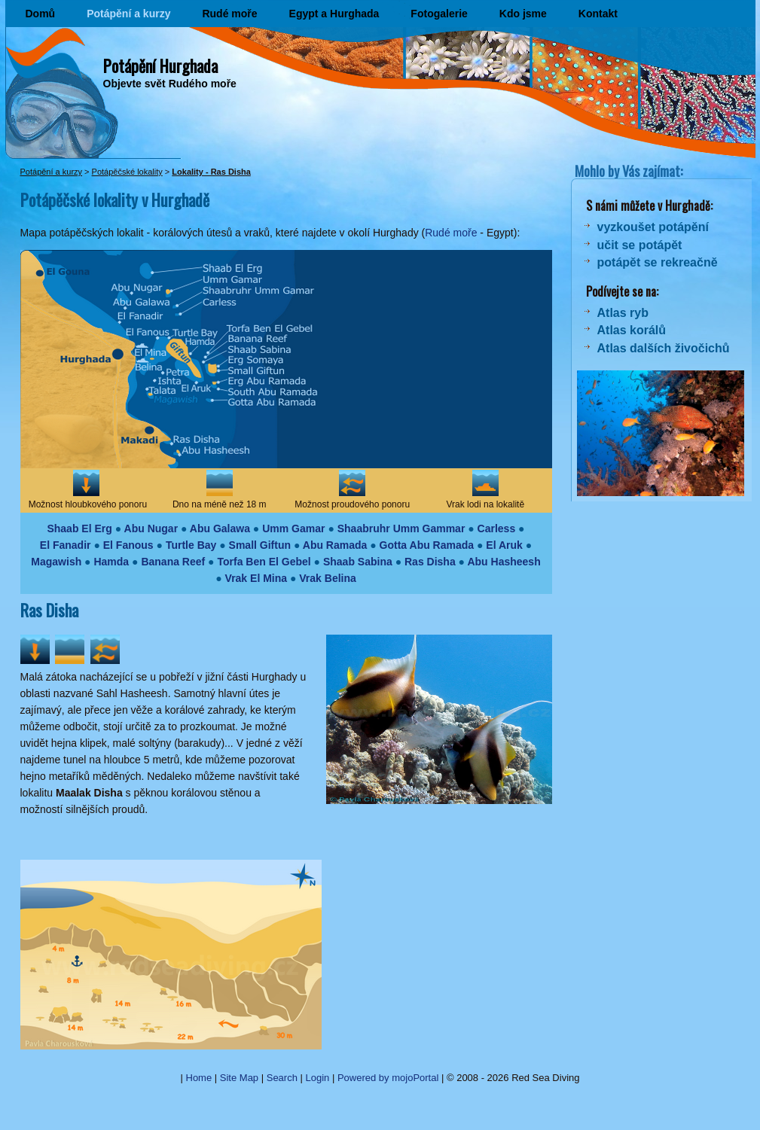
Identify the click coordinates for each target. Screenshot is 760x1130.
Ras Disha (430, 562)
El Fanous (128, 545)
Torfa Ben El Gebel (263, 562)
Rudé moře (229, 14)
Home (199, 1077)
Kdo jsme (523, 14)
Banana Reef (173, 562)
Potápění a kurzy (128, 14)
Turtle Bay (191, 545)
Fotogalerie (439, 14)
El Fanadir (65, 545)
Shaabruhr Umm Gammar (401, 528)
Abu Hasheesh (503, 562)
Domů (41, 14)
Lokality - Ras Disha (211, 171)
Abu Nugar (151, 528)
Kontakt (598, 14)
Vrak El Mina (256, 578)
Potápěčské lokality (127, 171)
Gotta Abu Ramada (427, 545)
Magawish (56, 562)
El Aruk (504, 545)
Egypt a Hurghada (334, 14)
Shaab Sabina (357, 562)
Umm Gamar (293, 528)
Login (318, 1077)
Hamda (111, 562)
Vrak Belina (327, 578)
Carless (497, 528)
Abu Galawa (220, 528)
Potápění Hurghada (160, 65)
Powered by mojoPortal (387, 1077)
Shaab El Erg (79, 528)
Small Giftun (260, 545)
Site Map (239, 1077)
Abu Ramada (335, 545)
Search (282, 1077)
